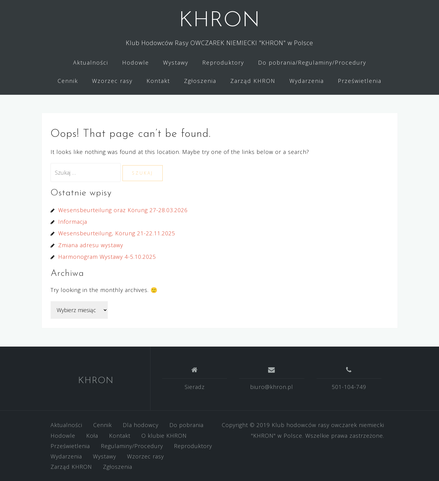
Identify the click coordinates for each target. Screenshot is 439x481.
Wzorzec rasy (112, 80)
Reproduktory (223, 62)
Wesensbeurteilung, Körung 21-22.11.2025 (116, 233)
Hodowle (135, 62)
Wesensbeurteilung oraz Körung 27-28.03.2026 (123, 210)
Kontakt (158, 80)
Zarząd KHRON (252, 80)
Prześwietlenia (359, 80)
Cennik (68, 80)
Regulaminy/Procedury (132, 446)
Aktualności (90, 62)
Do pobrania (186, 425)
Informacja (72, 221)
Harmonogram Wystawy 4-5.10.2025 (107, 256)
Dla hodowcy (140, 425)
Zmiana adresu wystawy (90, 245)
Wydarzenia (306, 80)
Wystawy (175, 62)
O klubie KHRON (164, 435)
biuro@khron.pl (271, 386)
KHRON (219, 21)
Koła (92, 435)
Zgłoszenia (200, 80)
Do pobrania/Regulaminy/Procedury (312, 62)
